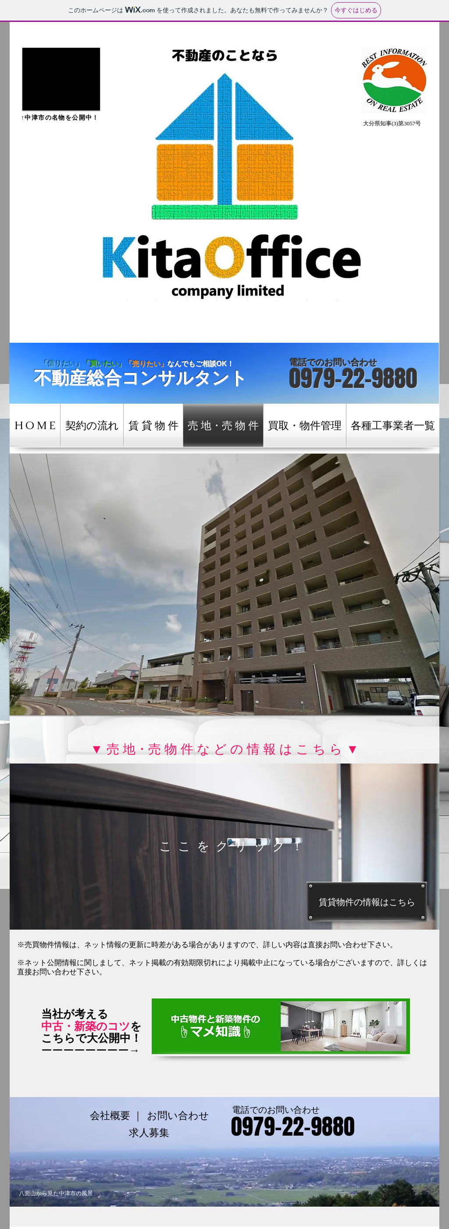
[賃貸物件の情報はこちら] (366, 902)
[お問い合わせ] (178, 1115)
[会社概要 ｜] (116, 1115)
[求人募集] (149, 1132)
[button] (61, 79)
